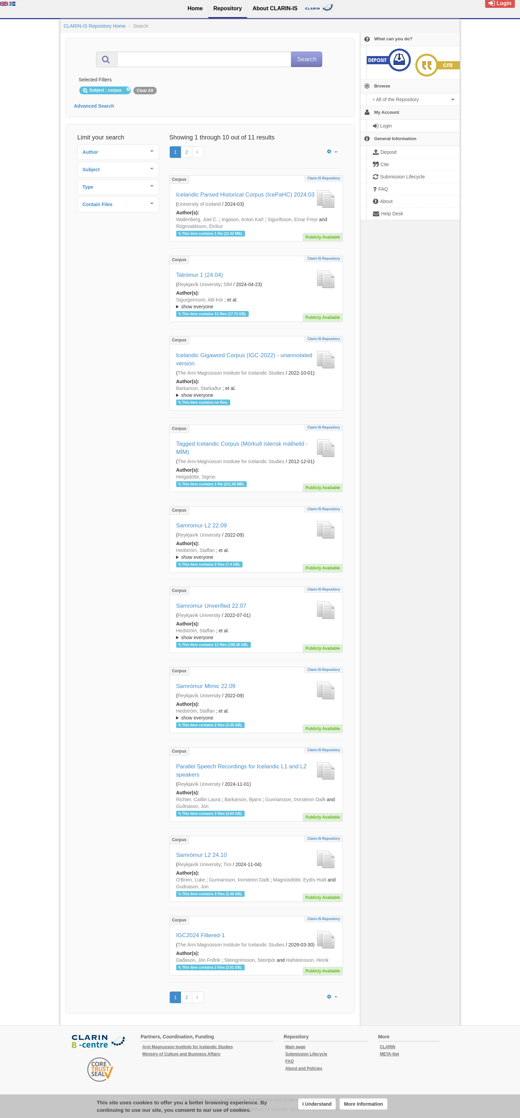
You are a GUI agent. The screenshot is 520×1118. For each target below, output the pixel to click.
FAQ (289, 1061)
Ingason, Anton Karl (242, 219)
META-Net (389, 1054)
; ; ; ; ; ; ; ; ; (256, 714)
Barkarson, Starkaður (198, 388)
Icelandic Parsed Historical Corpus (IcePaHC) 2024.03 (245, 194)
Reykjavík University (199, 284)
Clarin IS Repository (323, 178)
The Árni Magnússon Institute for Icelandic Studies (231, 373)
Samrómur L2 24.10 (201, 855)
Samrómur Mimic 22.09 (205, 686)
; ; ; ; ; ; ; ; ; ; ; (256, 554)
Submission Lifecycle (306, 1054)
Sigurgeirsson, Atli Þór (199, 299)
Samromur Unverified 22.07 (211, 606)
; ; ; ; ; (256, 303)
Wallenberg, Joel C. (197, 219)
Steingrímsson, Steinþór (249, 960)
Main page (295, 1047)
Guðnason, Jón (192, 806)
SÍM (227, 284)
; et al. (256, 303)
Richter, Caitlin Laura (198, 799)
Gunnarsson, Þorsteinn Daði (295, 799)
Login (500, 3)
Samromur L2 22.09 (201, 525)
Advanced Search (94, 106)
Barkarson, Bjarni (242, 799)
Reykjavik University (199, 615)
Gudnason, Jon (192, 886)
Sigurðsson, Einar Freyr (293, 219)
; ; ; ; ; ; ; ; (256, 634)
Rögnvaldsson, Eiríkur (199, 226)
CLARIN (387, 1047)
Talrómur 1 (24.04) (199, 275)
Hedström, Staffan (195, 550)
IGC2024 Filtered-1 (200, 935)
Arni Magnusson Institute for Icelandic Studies (187, 1047)
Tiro (227, 864)
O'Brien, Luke (190, 880)
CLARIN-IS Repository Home (95, 26)
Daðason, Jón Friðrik (198, 960)
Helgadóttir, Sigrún (196, 477)
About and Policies (303, 1068)
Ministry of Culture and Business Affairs (181, 1054)
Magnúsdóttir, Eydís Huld (299, 880)
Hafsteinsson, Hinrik (307, 960)
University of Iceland (199, 204)
